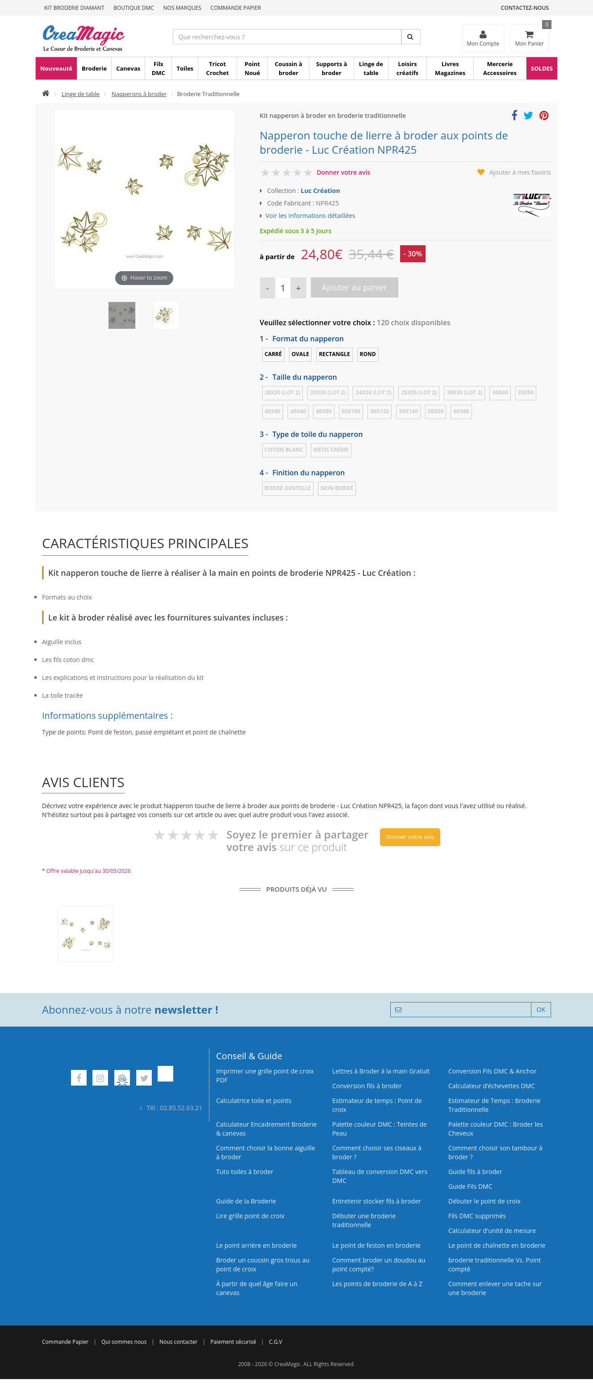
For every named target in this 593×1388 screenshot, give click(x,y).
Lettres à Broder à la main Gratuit (381, 1071)
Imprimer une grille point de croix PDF (264, 1075)
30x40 (500, 392)
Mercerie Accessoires (500, 68)
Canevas (128, 68)
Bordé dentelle (288, 488)
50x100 (351, 411)
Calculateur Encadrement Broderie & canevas (266, 1128)
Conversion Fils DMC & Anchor (492, 1071)
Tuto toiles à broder (244, 1171)
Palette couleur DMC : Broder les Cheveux (495, 1128)
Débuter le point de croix (484, 1201)
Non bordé (337, 488)
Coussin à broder (288, 68)
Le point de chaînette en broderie (496, 1245)
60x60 (461, 411)
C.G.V (275, 1342)
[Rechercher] (411, 36)
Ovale (300, 354)
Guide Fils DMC (470, 1186)
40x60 (298, 411)
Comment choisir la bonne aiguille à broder (265, 1152)
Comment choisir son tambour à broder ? (495, 1152)
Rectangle (334, 354)
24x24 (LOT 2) (373, 392)
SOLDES (542, 68)
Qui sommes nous (123, 1342)
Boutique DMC (133, 8)
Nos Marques (182, 8)
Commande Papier (235, 8)
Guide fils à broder (475, 1171)
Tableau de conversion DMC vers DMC (379, 1176)
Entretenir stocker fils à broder (376, 1201)
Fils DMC (158, 68)
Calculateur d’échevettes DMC (491, 1086)
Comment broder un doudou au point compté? (379, 1264)
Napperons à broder (139, 94)
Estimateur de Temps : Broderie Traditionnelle (494, 1105)
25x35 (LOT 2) (419, 392)
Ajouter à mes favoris (520, 172)
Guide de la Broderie (246, 1201)
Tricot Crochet (217, 68)
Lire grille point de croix (250, 1216)
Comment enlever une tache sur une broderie (495, 1288)
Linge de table (371, 68)
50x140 (408, 411)
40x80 (323, 411)
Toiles (184, 68)
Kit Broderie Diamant (74, 8)
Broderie (94, 68)
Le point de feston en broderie (376, 1245)
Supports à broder (331, 68)
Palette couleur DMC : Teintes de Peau (379, 1128)
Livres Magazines (450, 68)
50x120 (379, 411)
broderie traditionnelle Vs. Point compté (494, 1264)
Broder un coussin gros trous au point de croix (262, 1264)
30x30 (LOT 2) (464, 392)
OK (541, 1009)
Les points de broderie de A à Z (377, 1283)
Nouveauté (56, 68)
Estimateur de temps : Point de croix (377, 1105)
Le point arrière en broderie (256, 1245)
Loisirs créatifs (407, 68)
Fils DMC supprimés (477, 1216)
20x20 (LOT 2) (283, 392)
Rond (368, 354)
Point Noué (252, 68)
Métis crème (331, 449)
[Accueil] (46, 94)
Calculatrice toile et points (253, 1100)
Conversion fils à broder (367, 1086)
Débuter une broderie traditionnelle (364, 1220)
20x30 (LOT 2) (328, 392)
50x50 (435, 411)
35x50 (526, 392)
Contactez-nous (525, 8)
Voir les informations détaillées (310, 215)
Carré (273, 354)
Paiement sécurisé (233, 1342)
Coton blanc (284, 449)
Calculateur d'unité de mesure (492, 1230)
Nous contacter (178, 1342)
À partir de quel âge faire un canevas (256, 1288)
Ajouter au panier (354, 287)
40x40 (272, 411)
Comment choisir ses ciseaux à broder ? (377, 1152)
